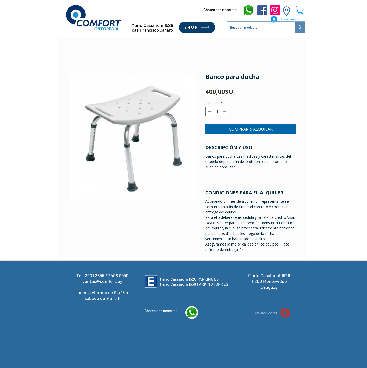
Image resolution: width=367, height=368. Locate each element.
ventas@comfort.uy (102, 281)
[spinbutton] (217, 111)
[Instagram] (275, 10)
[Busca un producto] (257, 27)
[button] (300, 10)
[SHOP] (197, 27)
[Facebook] (262, 10)
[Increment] (225, 111)
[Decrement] (209, 111)
